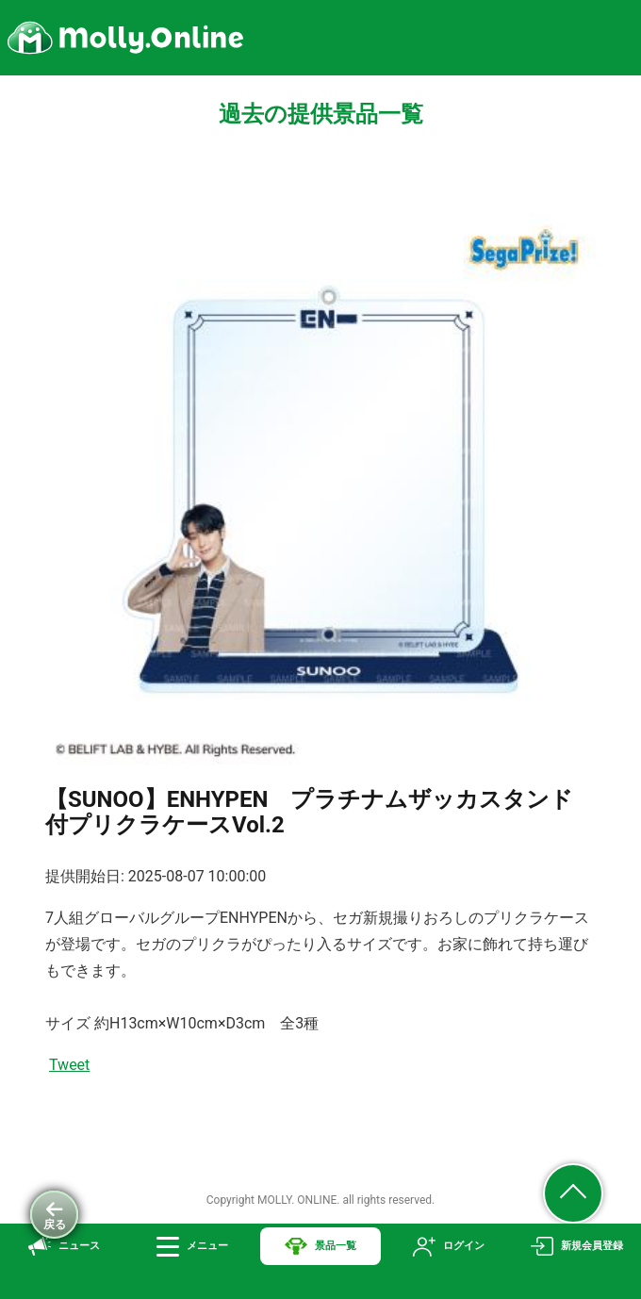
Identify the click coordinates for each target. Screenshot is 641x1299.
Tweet (69, 1065)
